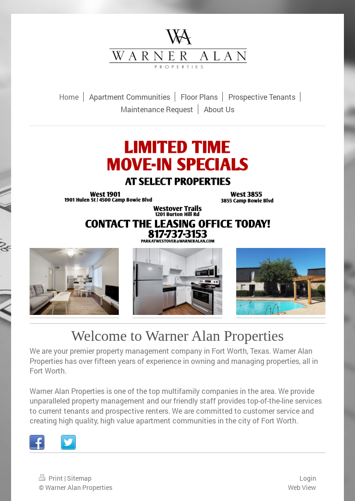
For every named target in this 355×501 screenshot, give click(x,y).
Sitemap (79, 478)
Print (51, 478)
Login (308, 478)
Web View (302, 487)
